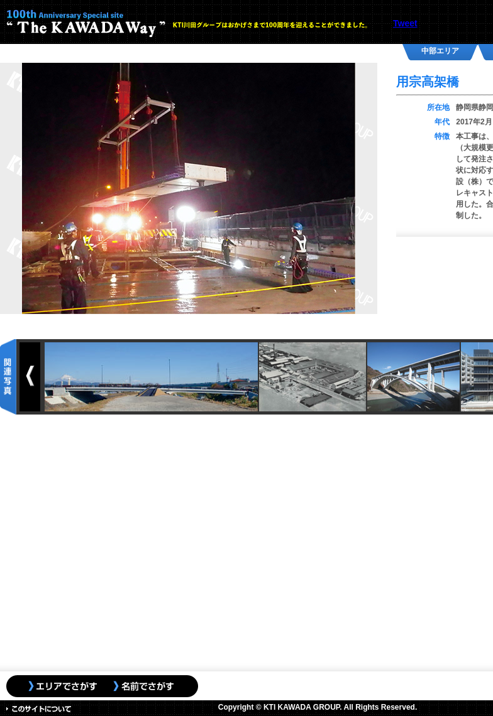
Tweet (405, 23)
